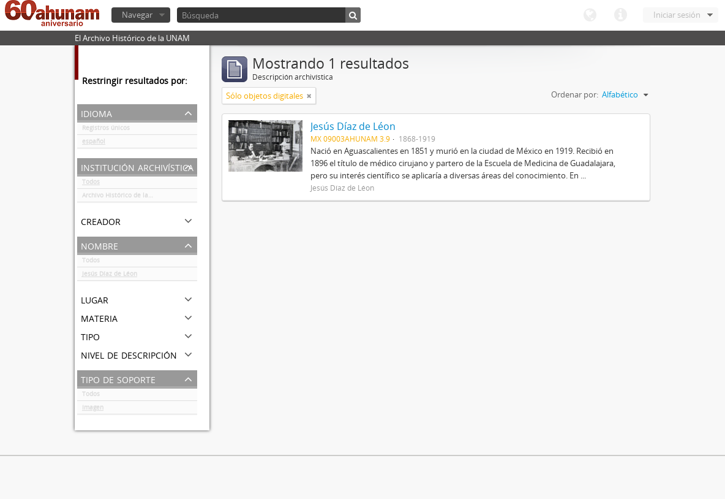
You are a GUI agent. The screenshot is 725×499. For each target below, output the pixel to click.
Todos (91, 184)
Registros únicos (106, 130)
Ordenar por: (574, 94)
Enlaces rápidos (620, 15)
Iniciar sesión (677, 14)
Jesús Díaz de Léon (109, 276)
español (93, 143)
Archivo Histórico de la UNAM (125, 197)
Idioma (589, 15)
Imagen (92, 409)
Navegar (137, 14)
